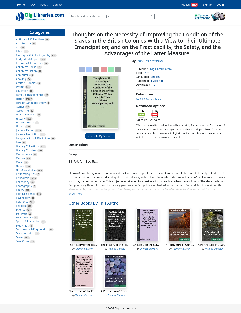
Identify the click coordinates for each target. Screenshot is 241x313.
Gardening (22, 110)
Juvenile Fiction (25, 130)
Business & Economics (29, 63)
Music (19, 162)
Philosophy (23, 182)
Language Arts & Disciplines (33, 138)
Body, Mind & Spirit (28, 59)
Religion (21, 206)
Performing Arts (26, 174)
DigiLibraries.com (161, 69)
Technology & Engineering (32, 229)
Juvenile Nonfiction (27, 134)
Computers (23, 75)
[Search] (108, 16)
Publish (189, 5)
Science (20, 209)
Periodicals (22, 178)
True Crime (23, 241)
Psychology (23, 197)
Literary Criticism (26, 150)
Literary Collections (27, 146)
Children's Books (26, 67)
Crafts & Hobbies (26, 83)
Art (18, 47)
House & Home (25, 122)
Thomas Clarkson (150, 61)
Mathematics (24, 154)
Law (18, 142)
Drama (20, 87)
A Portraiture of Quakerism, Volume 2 (189, 245)
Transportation (25, 233)
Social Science (24, 217)
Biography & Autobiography (33, 55)
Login (220, 4)
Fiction (20, 99)
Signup (207, 4)
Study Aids (22, 225)
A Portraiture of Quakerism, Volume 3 (124, 291)
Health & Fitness (26, 114)
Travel (19, 237)
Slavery (159, 99)
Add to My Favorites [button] (100, 136)
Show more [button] (76, 193)
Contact (57, 4)
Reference (22, 201)
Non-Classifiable (26, 170)
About (43, 4)
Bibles (19, 51)
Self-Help (21, 213)
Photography (24, 186)
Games (20, 106)
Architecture (23, 43)
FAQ (32, 4)
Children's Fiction (26, 71)
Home (21, 4)
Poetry (20, 190)
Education (22, 91)
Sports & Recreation (28, 221)
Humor (20, 126)
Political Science (25, 194)
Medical (20, 158)
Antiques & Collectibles (30, 39)
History (20, 118)
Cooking (21, 79)
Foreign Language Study (31, 102)
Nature (20, 166)
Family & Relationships (30, 94)
